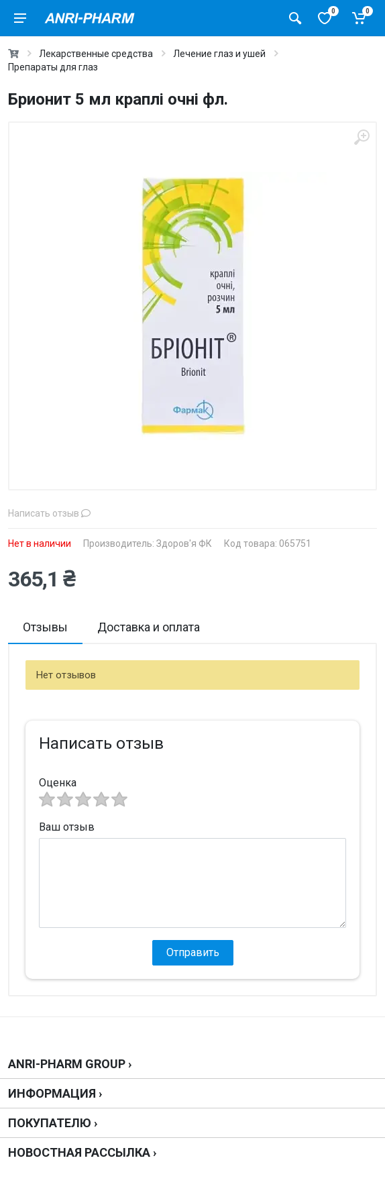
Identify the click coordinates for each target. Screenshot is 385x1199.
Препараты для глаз (53, 67)
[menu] (20, 18)
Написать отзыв (49, 513)
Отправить (192, 952)
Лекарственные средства (96, 53)
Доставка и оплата (148, 627)
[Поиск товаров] (295, 18)
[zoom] (361, 137)
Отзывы (45, 627)
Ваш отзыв (67, 827)
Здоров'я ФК (184, 543)
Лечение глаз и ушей (219, 53)
